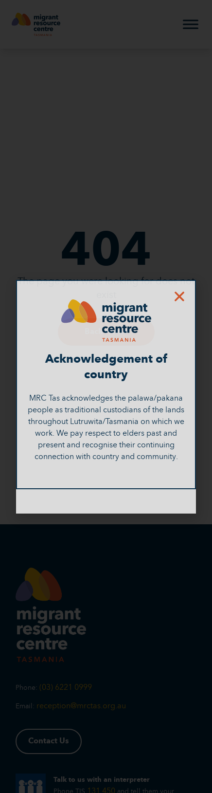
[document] (106, 396)
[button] (179, 296)
